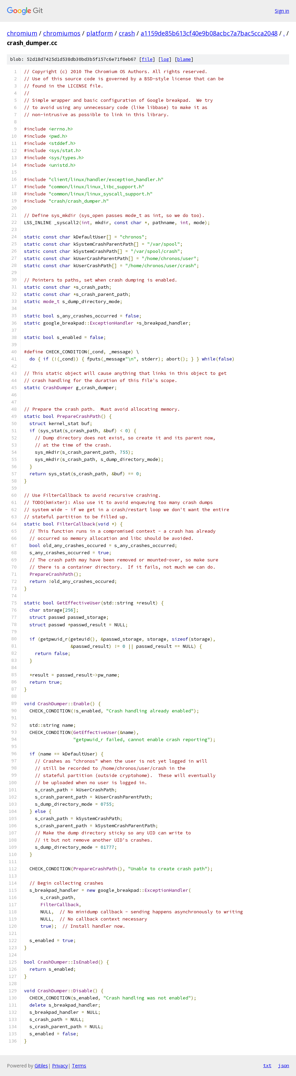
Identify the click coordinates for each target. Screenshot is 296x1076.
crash (127, 33)
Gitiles (41, 1065)
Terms (79, 1065)
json (283, 1065)
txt (267, 1065)
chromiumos (61, 33)
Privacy (60, 1065)
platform (99, 33)
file (147, 59)
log (165, 59)
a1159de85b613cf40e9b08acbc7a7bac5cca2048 (209, 33)
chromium (22, 33)
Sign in (282, 11)
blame (184, 59)
